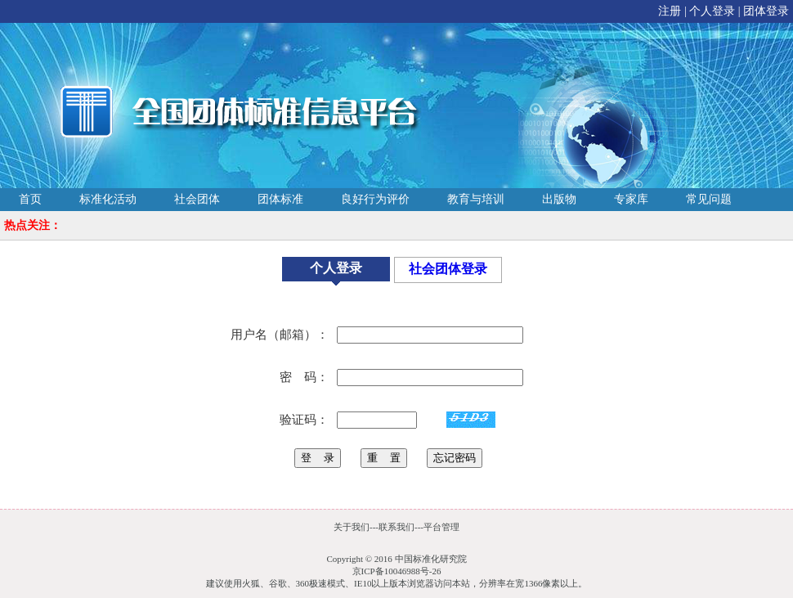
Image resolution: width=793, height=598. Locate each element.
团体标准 (280, 199)
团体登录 (766, 11)
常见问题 (709, 199)
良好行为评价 (375, 199)
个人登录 (712, 11)
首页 (30, 199)
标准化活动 (108, 199)
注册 (669, 11)
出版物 (559, 199)
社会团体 (197, 199)
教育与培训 (475, 199)
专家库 (631, 199)
